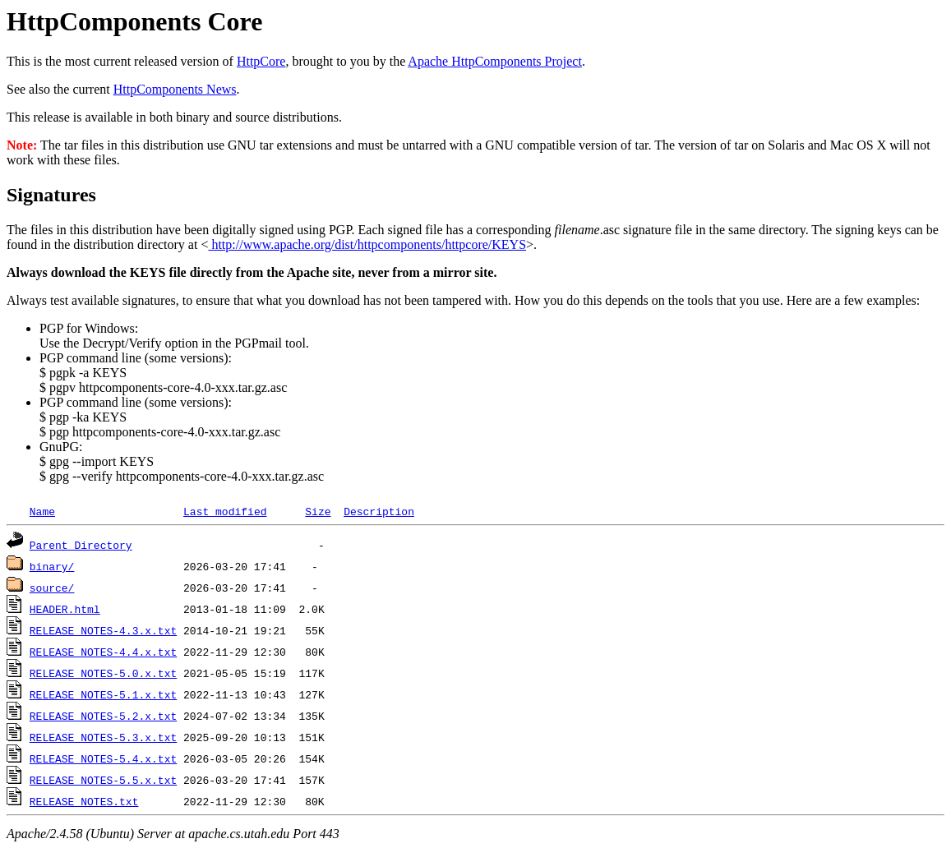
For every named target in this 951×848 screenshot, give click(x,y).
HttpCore (261, 61)
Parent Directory (81, 544)
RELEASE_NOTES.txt (84, 801)
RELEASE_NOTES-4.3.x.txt (103, 630)
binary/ (52, 566)
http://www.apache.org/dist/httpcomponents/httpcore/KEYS (367, 244)
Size (317, 511)
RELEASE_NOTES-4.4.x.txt (103, 651)
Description (379, 511)
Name (42, 511)
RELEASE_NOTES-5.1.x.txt (103, 694)
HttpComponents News (175, 89)
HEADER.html (65, 608)
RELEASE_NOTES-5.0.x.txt (103, 673)
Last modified (224, 511)
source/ (52, 587)
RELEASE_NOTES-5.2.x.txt (103, 715)
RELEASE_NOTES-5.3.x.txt (103, 737)
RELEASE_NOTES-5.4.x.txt (103, 758)
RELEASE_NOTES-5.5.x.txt (103, 779)
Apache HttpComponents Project (495, 61)
